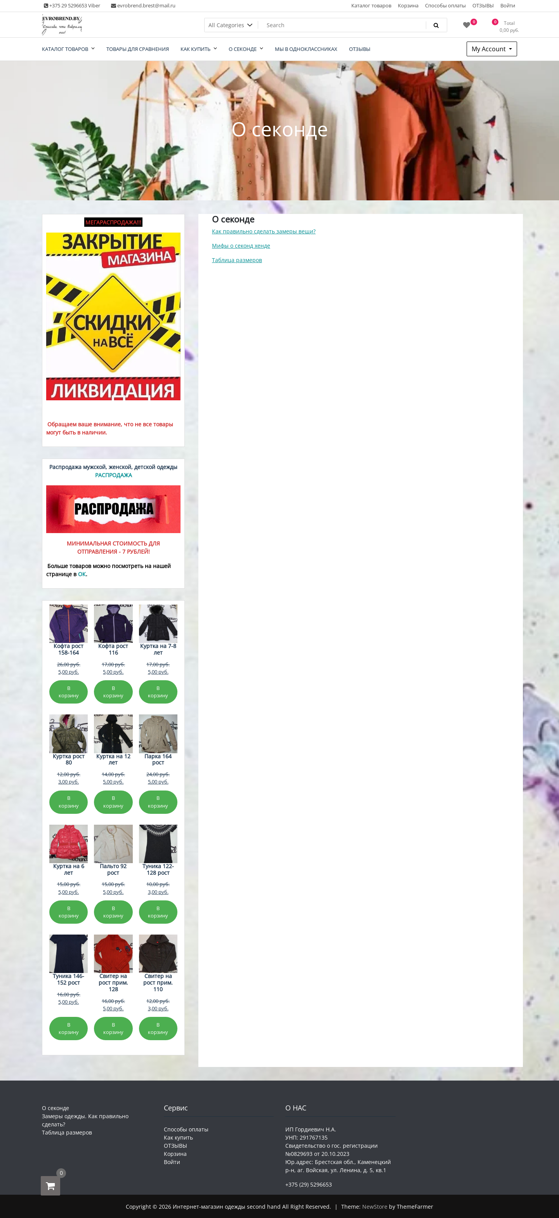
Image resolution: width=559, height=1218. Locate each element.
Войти (507, 5)
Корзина (408, 5)
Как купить (178, 1137)
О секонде (55, 1108)
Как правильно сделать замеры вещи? (264, 231)
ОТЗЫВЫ (483, 5)
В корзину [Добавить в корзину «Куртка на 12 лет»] (113, 801)
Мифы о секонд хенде (241, 245)
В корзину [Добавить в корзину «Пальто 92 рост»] (113, 912)
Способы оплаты (445, 5)
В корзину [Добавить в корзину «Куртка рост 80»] (69, 801)
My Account (489, 49)
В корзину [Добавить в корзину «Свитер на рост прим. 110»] (158, 1028)
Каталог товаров (371, 5)
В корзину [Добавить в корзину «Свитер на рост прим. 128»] (113, 1028)
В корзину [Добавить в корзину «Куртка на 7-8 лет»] (158, 692)
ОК (82, 574)
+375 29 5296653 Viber (72, 5)
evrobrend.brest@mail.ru (143, 5)
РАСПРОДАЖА (113, 475)
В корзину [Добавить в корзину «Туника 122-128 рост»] (158, 912)
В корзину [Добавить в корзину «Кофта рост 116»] (113, 692)
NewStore (374, 1206)
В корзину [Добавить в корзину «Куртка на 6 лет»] (69, 912)
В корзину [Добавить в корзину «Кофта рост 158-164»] (69, 692)
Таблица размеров (237, 260)
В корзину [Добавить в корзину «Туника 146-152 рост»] (69, 1028)
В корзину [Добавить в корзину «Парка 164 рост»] (158, 801)
